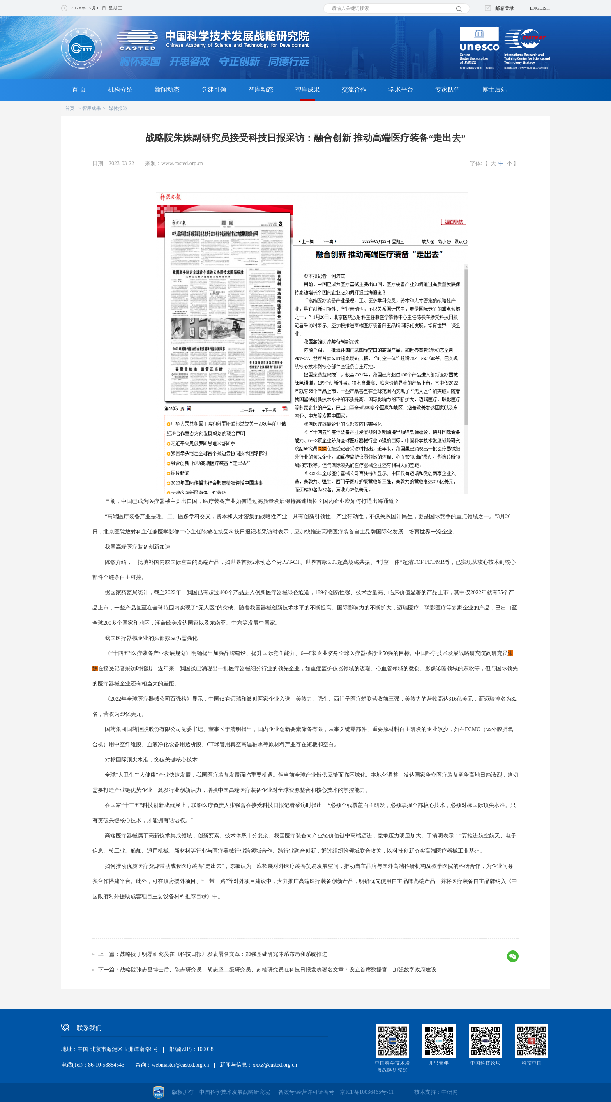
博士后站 (494, 89)
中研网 (449, 1092)
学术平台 (400, 89)
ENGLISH (540, 8)
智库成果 (307, 89)
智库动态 (260, 89)
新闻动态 (167, 89)
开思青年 (439, 1063)
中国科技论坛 (485, 1063)
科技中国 (532, 1063)
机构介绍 (120, 89)
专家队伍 (447, 89)
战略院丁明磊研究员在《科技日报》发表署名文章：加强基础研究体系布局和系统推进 (223, 954)
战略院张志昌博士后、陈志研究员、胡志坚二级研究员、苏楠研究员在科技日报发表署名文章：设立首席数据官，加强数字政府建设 (278, 970)
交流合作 (354, 89)
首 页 (79, 89)
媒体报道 (118, 108)
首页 (69, 108)
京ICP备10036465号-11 (367, 1092)
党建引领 (213, 89)
